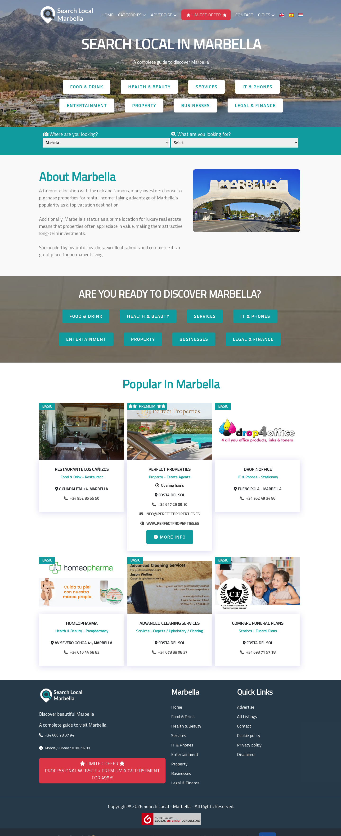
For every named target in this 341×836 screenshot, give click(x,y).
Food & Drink (86, 87)
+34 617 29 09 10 (169, 504)
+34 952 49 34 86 (257, 498)
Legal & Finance (255, 105)
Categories (132, 15)
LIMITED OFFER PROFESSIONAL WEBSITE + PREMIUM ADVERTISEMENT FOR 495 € (102, 770)
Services (206, 87)
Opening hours (169, 485)
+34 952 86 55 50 (81, 498)
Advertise (164, 15)
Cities (266, 15)
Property (144, 105)
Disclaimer (246, 754)
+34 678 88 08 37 (169, 652)
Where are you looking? (70, 134)
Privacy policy (249, 745)
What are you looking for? (201, 134)
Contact (244, 15)
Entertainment (87, 105)
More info (170, 537)
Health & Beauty (149, 87)
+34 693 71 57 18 (257, 652)
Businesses (195, 105)
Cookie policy (248, 735)
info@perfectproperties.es (169, 514)
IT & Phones (257, 87)
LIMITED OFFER (207, 15)
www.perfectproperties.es (169, 523)
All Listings (247, 716)
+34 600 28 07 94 (59, 735)
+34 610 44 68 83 (81, 652)
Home (107, 15)
